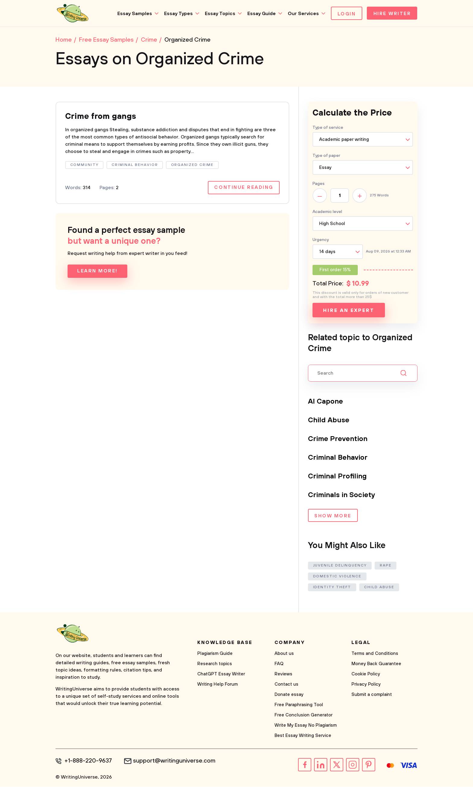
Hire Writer (391, 14)
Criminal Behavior (338, 458)
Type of (326, 156)
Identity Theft (332, 587)
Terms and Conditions (374, 654)
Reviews (283, 675)
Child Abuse (329, 420)
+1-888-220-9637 (89, 762)
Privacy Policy (366, 685)
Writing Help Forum (217, 685)
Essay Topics (218, 14)
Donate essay (289, 695)
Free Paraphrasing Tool (299, 705)
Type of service (328, 128)
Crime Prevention (338, 439)
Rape (386, 566)
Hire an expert (348, 311)
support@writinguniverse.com (175, 762)
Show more (333, 517)
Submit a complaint (371, 695)
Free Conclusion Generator (303, 716)
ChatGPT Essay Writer (221, 675)
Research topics (214, 664)
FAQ (279, 664)
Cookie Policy (365, 675)
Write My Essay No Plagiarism (306, 726)
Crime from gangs (102, 117)
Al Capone (325, 402)
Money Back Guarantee (376, 664)
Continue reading (243, 189)
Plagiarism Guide (215, 654)
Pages (319, 184)
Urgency (321, 240)
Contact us (286, 685)
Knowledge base (224, 643)
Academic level (327, 212)
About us (284, 654)
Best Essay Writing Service (303, 736)
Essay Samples (133, 14)
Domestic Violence (337, 577)
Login (345, 14)
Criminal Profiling (338, 476)
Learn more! (97, 272)
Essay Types (176, 14)
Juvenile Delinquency (340, 566)
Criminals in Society (342, 495)
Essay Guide (260, 14)
